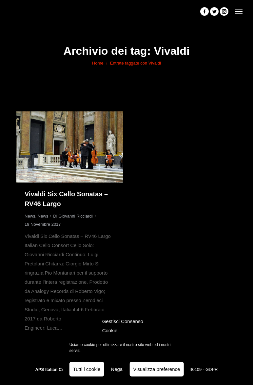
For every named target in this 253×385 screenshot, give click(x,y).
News (30, 216)
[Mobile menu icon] (239, 11)
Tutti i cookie (87, 369)
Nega (117, 369)
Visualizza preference (156, 369)
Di (73, 216)
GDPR (211, 369)
